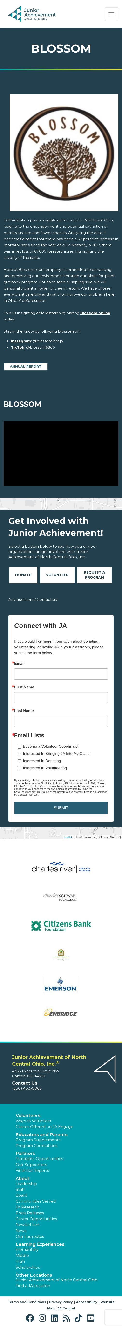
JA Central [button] (66, 1308)
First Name (24, 687)
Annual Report (25, 366)
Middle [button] (22, 1255)
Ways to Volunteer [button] (34, 1121)
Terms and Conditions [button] (27, 1302)
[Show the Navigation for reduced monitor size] (111, 14)
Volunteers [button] (28, 1116)
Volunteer (57, 575)
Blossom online (95, 313)
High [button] (20, 1261)
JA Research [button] (27, 1207)
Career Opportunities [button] (36, 1219)
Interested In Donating (42, 761)
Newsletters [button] (27, 1224)
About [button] (22, 1178)
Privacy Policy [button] (61, 1302)
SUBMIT (61, 808)
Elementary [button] (27, 1249)
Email (19, 664)
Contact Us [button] (24, 1083)
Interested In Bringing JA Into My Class (56, 754)
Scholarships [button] (28, 1267)
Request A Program (94, 575)
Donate (23, 575)
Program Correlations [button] (36, 1145)
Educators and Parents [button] (42, 1135)
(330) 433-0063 (27, 1088)
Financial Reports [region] (32, 1170)
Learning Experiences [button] (40, 1244)
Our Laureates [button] (30, 1236)
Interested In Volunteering (45, 768)
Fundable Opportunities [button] (39, 1158)
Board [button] (21, 1195)
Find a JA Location (33, 1285)
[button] (31, 1318)
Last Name (24, 711)
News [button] (21, 1230)
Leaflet (68, 837)
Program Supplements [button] (38, 1140)
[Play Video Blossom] (61, 453)
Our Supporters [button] (31, 1164)
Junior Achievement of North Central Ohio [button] (56, 1280)
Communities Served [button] (36, 1201)
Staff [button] (20, 1189)
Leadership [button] (26, 1183)
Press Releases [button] (30, 1213)
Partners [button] (25, 1153)
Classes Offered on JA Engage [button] (44, 1126)
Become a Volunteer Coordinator (51, 746)
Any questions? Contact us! (32, 599)
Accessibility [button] (86, 1302)
